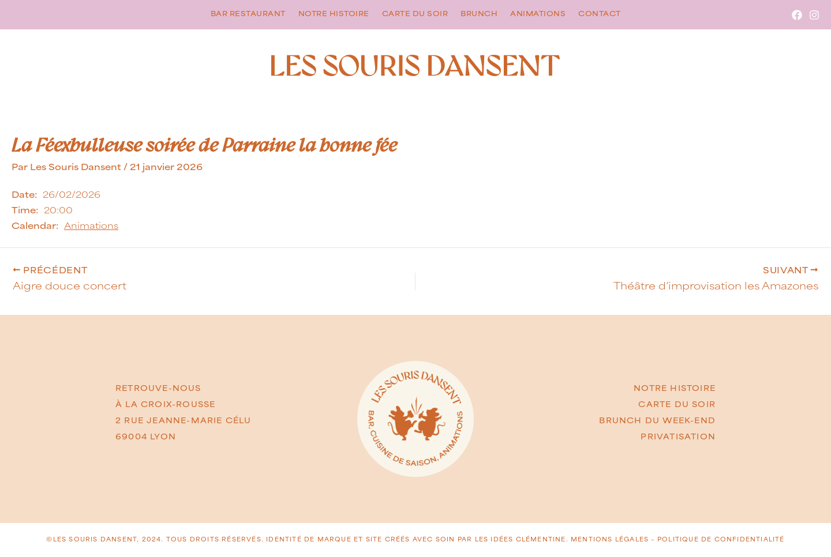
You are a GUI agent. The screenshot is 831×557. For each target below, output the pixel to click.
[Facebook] (797, 15)
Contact (599, 14)
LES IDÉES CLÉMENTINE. (523, 539)
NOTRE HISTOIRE (675, 389)
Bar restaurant (248, 14)
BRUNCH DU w (635, 421)
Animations (538, 14)
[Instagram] (814, 15)
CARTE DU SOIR (677, 405)
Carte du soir (415, 14)
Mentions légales (610, 539)
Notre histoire (333, 14)
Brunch (479, 14)
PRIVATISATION (678, 437)
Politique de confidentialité (721, 539)
